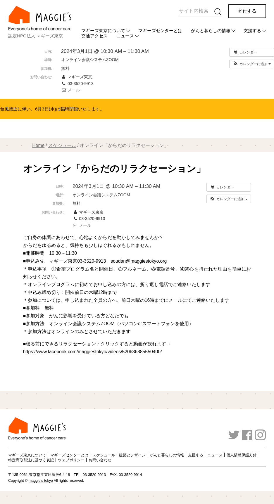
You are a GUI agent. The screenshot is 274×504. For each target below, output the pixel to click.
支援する (252, 30)
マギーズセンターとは (160, 30)
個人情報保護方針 (241, 455)
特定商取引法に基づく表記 (31, 460)
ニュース (215, 455)
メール (70, 90)
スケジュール (62, 145)
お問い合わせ (100, 460)
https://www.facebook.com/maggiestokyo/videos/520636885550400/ (92, 351)
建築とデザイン (132, 455)
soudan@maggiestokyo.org (139, 261)
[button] (252, 64)
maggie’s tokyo (41, 481)
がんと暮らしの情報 (210, 30)
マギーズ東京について (103, 30)
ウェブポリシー (71, 460)
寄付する (247, 10)
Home (38, 145)
